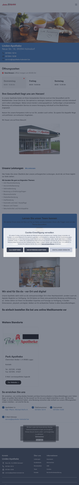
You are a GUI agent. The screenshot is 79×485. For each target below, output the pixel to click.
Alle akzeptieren (15, 250)
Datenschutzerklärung (47, 244)
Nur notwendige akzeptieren (36, 250)
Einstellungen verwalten (61, 250)
